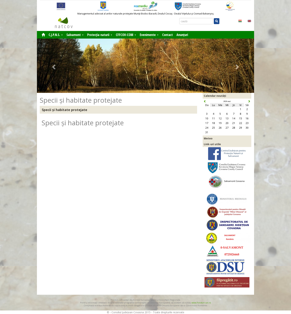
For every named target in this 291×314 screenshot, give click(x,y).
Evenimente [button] (149, 34)
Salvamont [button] (75, 34)
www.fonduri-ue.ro (201, 302)
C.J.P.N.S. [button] (56, 34)
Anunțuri (182, 34)
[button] (53, 66)
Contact (167, 34)
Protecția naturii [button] (99, 34)
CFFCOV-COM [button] (126, 34)
